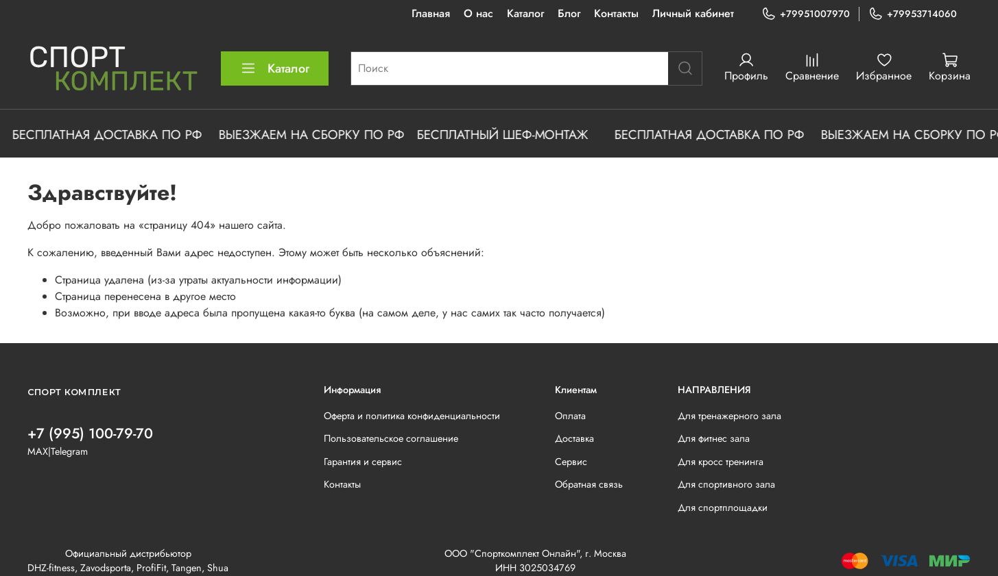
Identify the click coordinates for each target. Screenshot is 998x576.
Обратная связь (589, 484)
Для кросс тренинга (720, 461)
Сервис (571, 461)
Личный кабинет (693, 13)
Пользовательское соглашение (391, 438)
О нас (478, 13)
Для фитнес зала (714, 438)
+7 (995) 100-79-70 (90, 433)
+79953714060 (912, 14)
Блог (569, 13)
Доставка (574, 438)
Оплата (570, 416)
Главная (431, 13)
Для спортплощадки (723, 507)
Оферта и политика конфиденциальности (412, 416)
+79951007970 (805, 14)
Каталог (525, 13)
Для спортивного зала (726, 484)
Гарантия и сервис (363, 461)
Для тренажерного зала (729, 416)
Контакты (616, 13)
